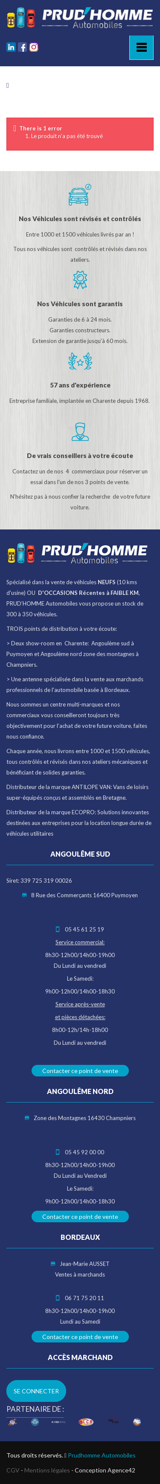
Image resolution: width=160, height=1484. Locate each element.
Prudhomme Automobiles (102, 1455)
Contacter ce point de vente (80, 1070)
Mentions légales (47, 1470)
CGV (13, 1470)
